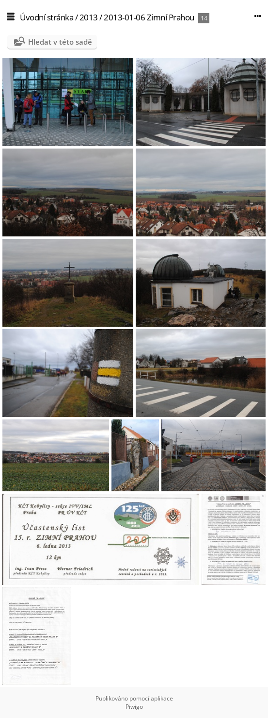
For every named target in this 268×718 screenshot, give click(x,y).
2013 (88, 17)
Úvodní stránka (46, 17)
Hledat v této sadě (60, 42)
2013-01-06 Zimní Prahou (149, 17)
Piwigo (134, 706)
